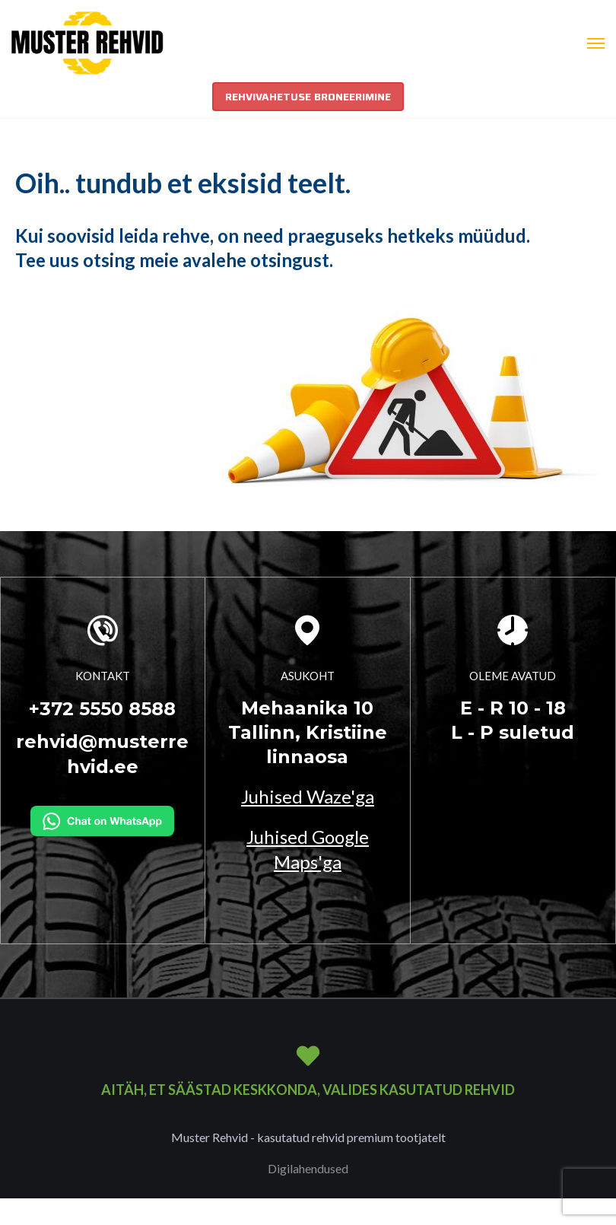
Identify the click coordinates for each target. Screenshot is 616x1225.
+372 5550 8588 (102, 709)
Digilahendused (308, 1168)
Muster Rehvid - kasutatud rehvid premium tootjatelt (308, 1137)
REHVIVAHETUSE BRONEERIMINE (308, 96)
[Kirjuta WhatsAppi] (102, 818)
